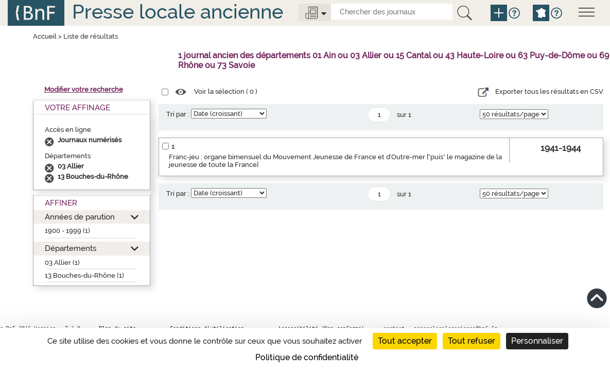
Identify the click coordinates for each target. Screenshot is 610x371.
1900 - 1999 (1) (67, 230)
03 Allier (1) (62, 262)
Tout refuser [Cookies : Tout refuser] (471, 341)
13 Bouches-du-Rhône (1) (84, 275)
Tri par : (177, 114)
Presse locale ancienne (177, 11)
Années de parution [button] (80, 216)
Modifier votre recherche (83, 89)
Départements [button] (70, 248)
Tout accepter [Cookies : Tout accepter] (405, 341)
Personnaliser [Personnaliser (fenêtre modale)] (537, 341)
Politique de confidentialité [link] (306, 357)
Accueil (45, 36)
